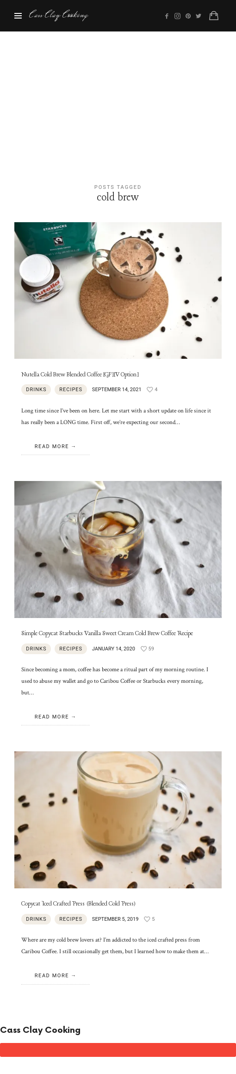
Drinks (36, 390)
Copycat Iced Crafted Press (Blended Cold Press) (78, 904)
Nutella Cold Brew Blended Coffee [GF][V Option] (80, 375)
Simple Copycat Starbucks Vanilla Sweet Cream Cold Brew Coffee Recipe (107, 633)
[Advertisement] (118, 101)
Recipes (70, 390)
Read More (52, 446)
